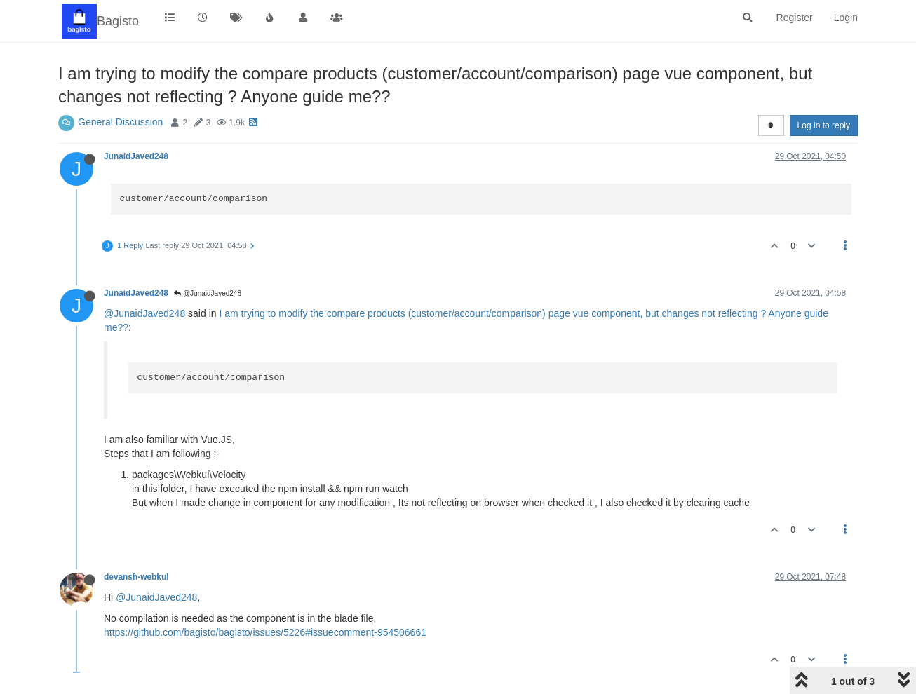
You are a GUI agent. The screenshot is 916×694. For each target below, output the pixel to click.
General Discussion (120, 122)
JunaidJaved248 (136, 156)
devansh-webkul (136, 577)
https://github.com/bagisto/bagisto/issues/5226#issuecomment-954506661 (265, 632)
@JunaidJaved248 (207, 293)
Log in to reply (823, 125)
